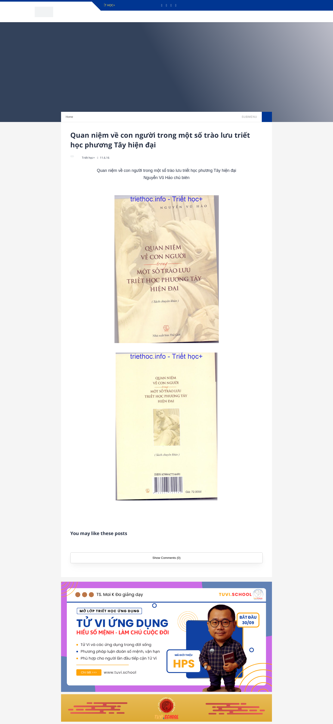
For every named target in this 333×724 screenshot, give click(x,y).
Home (69, 117)
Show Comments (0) (166, 558)
